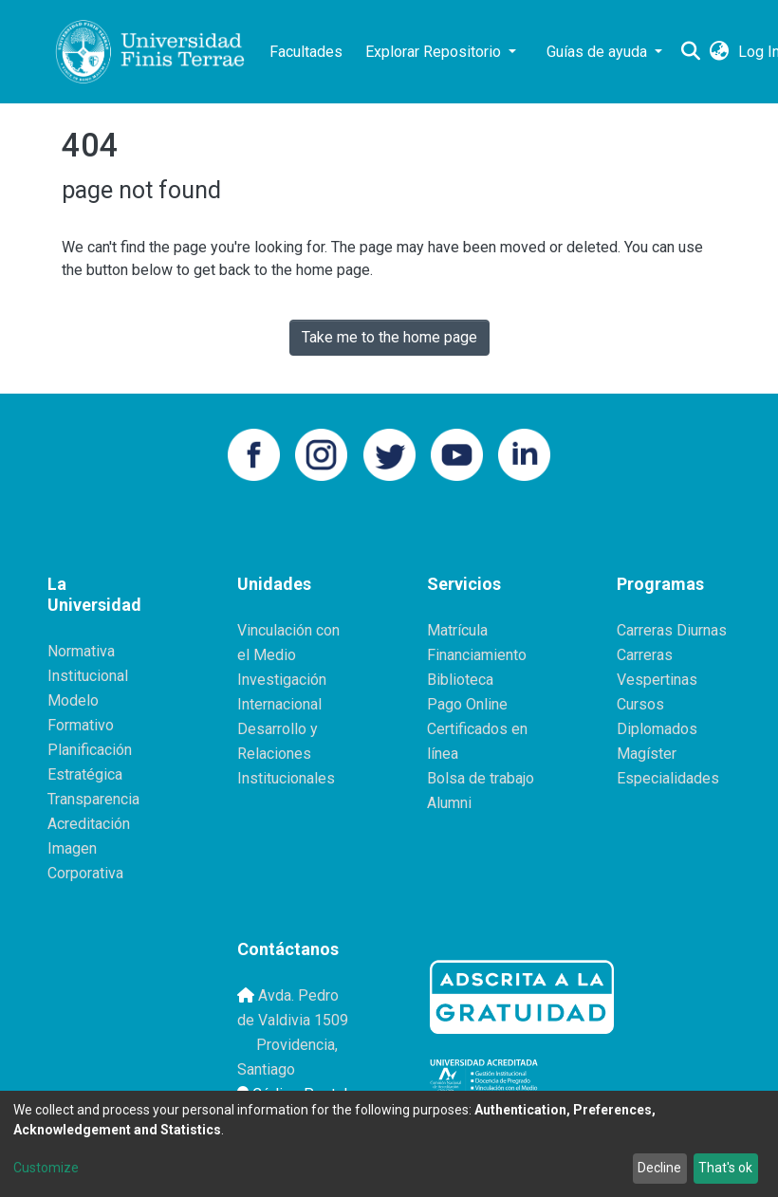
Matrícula (457, 630)
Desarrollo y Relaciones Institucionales (286, 753)
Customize (46, 1167)
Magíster (646, 754)
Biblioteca (460, 680)
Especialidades (668, 778)
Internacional (279, 704)
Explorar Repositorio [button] (435, 52)
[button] (718, 52)
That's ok (725, 1167)
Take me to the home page (389, 337)
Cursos (640, 704)
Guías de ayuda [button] (598, 52)
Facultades (306, 52)
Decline (659, 1167)
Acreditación (88, 824)
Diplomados (657, 729)
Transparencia (93, 799)
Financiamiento (477, 655)
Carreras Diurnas (672, 630)
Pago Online (467, 704)
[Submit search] (690, 52)
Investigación (281, 680)
